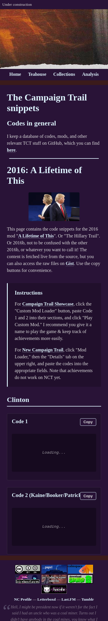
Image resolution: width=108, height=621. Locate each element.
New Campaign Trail (42, 349)
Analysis (90, 74)
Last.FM (69, 599)
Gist (70, 263)
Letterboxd (46, 599)
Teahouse (37, 74)
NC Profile (23, 599)
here (11, 150)
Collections (64, 74)
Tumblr (88, 599)
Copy (88, 422)
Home (15, 74)
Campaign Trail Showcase (47, 303)
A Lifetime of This (36, 235)
